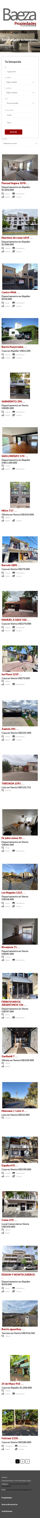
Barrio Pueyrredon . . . (14, 346)
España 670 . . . (10, 1165)
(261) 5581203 (13, 1484)
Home (4, 48)
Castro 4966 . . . (11, 292)
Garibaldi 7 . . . (10, 1056)
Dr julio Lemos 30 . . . (13, 837)
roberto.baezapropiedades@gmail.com (18, 1490)
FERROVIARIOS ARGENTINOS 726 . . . (14, 1003)
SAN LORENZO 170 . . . (15, 455)
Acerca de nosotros (10, 1504)
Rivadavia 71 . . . (11, 947)
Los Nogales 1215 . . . (14, 892)
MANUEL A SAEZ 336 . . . (16, 619)
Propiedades (12, 48)
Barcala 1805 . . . (11, 565)
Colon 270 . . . (9, 1219)
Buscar (13, 132)
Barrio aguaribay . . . (13, 1329)
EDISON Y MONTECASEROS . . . (19, 1276)
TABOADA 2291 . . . (13, 783)
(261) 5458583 (23, 1484)
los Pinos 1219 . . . (12, 674)
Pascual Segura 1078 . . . (15, 183)
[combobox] (20, 82)
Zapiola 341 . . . (10, 728)
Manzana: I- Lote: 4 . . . (14, 1110)
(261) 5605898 (6, 1486)
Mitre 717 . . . (9, 510)
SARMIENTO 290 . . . (13, 401)
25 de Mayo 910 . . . (13, 1383)
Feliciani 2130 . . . (11, 1438)
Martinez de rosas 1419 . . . (17, 237)
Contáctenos (7, 1511)
